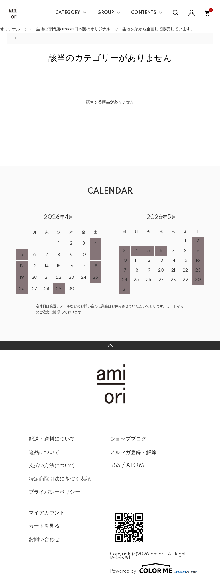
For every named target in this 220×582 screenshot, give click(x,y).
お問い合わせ (44, 539)
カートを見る (44, 526)
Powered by (150, 568)
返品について (44, 452)
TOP (14, 38)
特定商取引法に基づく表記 (60, 479)
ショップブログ (128, 439)
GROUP (105, 13)
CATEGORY (67, 13)
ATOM (135, 466)
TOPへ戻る (110, 345)
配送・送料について (52, 439)
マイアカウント (47, 513)
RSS (115, 466)
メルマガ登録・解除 (133, 452)
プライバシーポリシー (54, 492)
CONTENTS (143, 13)
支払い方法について (52, 466)
